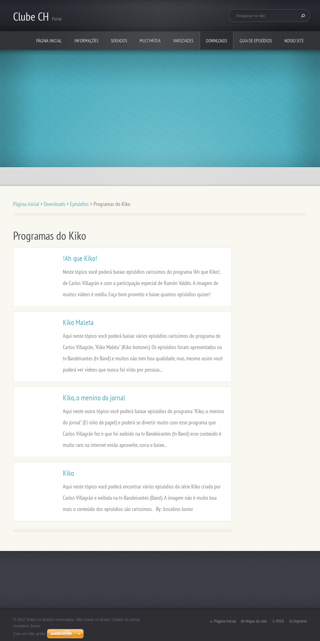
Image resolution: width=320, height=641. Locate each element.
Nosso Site (294, 41)
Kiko (68, 473)
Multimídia (150, 41)
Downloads (216, 41)
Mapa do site (256, 621)
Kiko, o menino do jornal (94, 398)
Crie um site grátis (29, 633)
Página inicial (49, 41)
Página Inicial (225, 621)
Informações (86, 41)
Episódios (79, 204)
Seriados (119, 41)
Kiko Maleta (78, 322)
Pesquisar (302, 15)
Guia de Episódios (256, 41)
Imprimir (300, 621)
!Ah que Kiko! (80, 258)
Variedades (183, 41)
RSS (280, 621)
